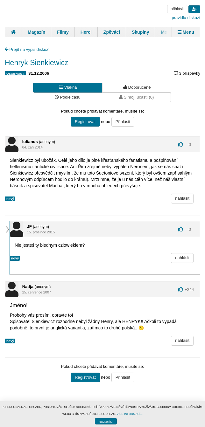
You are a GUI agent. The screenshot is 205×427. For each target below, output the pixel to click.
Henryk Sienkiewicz (36, 63)
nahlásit (182, 198)
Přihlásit (123, 121)
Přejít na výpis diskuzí (27, 49)
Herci (86, 32)
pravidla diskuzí (186, 17)
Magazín (36, 32)
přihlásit (177, 9)
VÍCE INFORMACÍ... (130, 414)
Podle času (68, 97)
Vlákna (68, 87)
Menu (186, 32)
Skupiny (140, 32)
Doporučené (137, 87)
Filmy (63, 32)
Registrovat (85, 121)
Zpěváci (111, 32)
